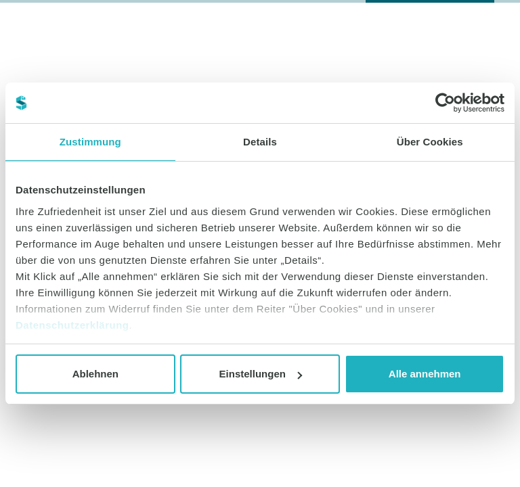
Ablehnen (95, 373)
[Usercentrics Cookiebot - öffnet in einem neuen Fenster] (445, 103)
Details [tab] (260, 141)
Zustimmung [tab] (90, 141)
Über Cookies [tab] (430, 141)
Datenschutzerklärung (72, 325)
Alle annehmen (425, 373)
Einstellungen (260, 373)
